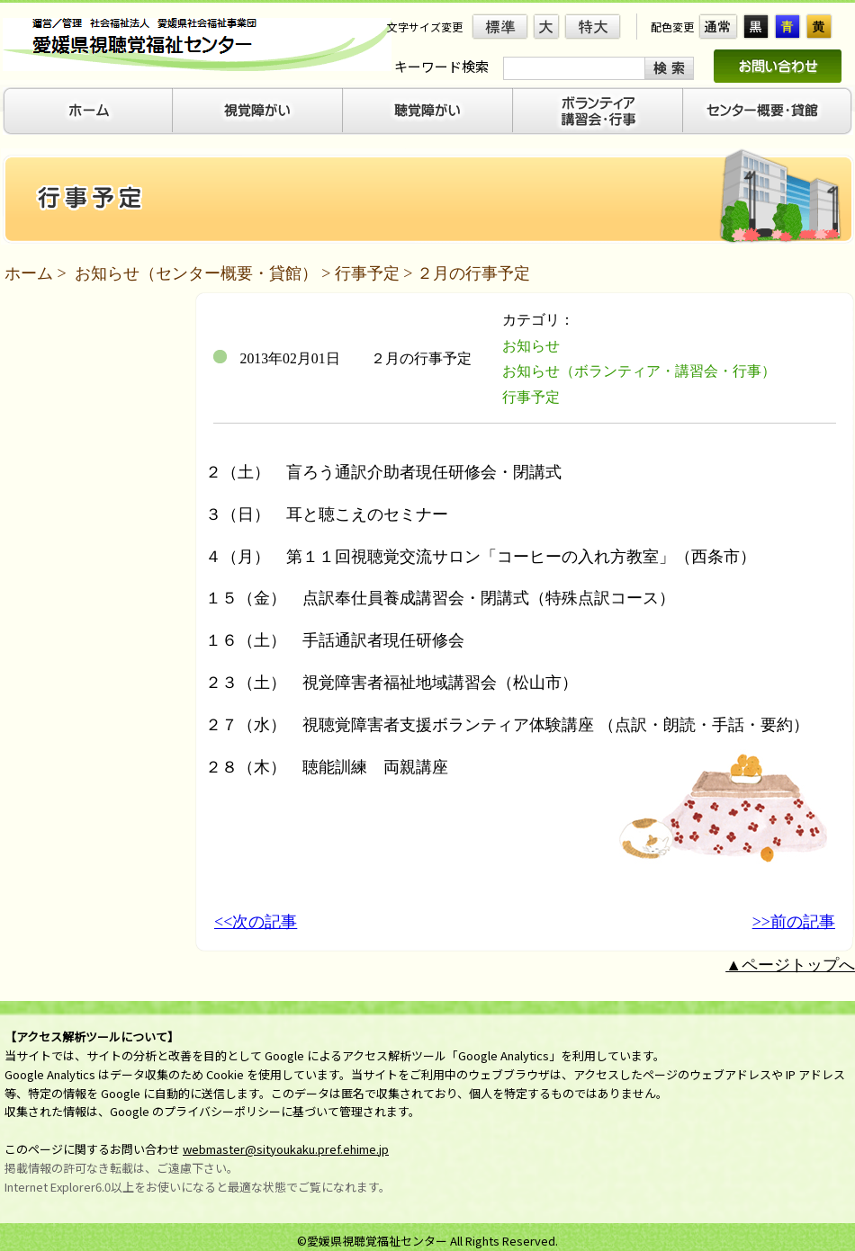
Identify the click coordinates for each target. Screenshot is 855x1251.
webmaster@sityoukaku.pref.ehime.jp (286, 1148)
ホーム (28, 273)
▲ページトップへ (790, 965)
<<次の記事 (255, 922)
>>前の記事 (793, 922)
